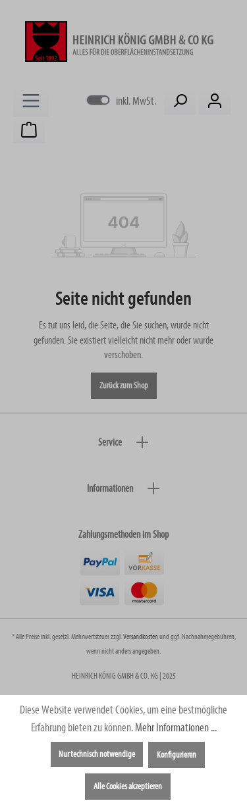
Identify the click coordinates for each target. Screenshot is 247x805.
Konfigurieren (176, 755)
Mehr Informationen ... (176, 728)
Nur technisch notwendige (97, 754)
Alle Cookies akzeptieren (128, 786)
